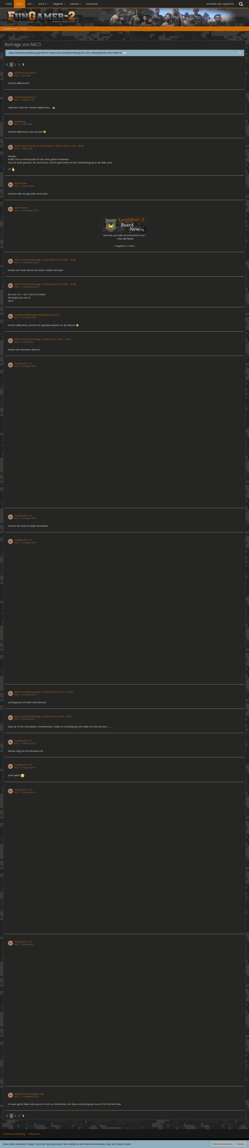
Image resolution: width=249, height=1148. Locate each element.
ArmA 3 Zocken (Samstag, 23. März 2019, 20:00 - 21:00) (42, 339)
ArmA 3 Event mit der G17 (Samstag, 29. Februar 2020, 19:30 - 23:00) (49, 145)
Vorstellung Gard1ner (25, 97)
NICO (16, 75)
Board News (20, 183)
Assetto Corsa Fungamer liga (29, 1093)
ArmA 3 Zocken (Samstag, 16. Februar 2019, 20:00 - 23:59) (43, 691)
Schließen (240, 1144)
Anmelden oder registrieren (220, 3)
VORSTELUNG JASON (25, 72)
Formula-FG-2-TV (23, 363)
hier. (124, 52)
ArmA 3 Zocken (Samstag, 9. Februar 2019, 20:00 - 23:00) (43, 716)
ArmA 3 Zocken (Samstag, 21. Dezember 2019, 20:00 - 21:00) (45, 259)
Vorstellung (20, 121)
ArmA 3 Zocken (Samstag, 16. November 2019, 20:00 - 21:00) (45, 284)
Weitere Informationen (223, 1144)
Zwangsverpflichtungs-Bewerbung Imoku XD (36, 314)
